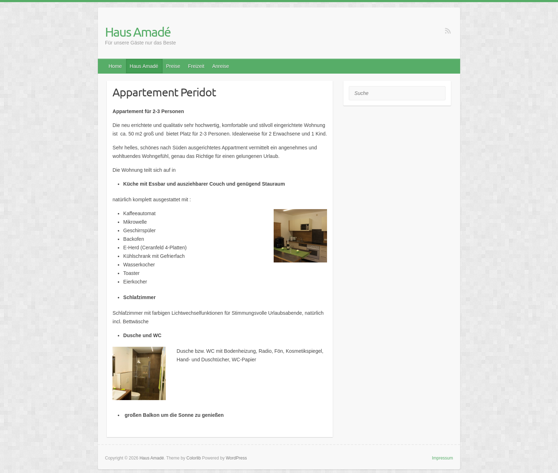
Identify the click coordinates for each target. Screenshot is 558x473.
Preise (173, 66)
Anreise (220, 66)
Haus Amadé (137, 31)
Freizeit (196, 66)
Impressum (442, 458)
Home (115, 66)
